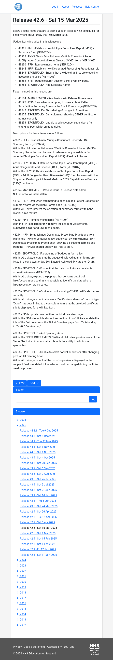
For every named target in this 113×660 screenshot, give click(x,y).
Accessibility (54, 646)
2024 (21, 560)
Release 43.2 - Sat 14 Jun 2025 (38, 495)
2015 (21, 608)
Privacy (17, 646)
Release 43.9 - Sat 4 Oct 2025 (37, 457)
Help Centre (92, 6)
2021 (21, 576)
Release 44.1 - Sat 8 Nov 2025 (37, 446)
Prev (19, 383)
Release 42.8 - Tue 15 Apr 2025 (38, 517)
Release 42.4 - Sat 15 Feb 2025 (38, 538)
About (65, 6)
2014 (21, 614)
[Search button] (93, 399)
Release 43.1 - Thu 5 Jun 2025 (38, 500)
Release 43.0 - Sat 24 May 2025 (39, 506)
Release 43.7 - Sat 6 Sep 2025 (37, 468)
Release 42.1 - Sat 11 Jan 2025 (38, 554)
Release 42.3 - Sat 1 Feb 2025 (37, 544)
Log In (55, 6)
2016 (21, 603)
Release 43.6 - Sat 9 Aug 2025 (37, 473)
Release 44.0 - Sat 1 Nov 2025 (37, 452)
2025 (21, 425)
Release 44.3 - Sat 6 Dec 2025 (37, 436)
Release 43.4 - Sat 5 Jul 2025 (37, 484)
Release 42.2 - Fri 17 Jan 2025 (38, 549)
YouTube (69, 646)
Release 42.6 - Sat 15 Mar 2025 (38, 527)
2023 (21, 565)
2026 (21, 419)
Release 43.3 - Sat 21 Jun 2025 (38, 490)
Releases (77, 6)
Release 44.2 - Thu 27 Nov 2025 (39, 441)
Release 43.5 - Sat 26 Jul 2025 (38, 479)
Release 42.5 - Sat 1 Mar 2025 (37, 533)
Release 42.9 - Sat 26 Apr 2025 (38, 511)
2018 (21, 592)
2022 (21, 571)
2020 (21, 581)
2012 (21, 625)
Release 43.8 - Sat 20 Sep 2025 (38, 463)
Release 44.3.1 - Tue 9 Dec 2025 (39, 430)
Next (34, 383)
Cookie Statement (34, 646)
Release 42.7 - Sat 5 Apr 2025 (37, 522)
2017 (21, 598)
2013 (21, 619)
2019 (21, 587)
